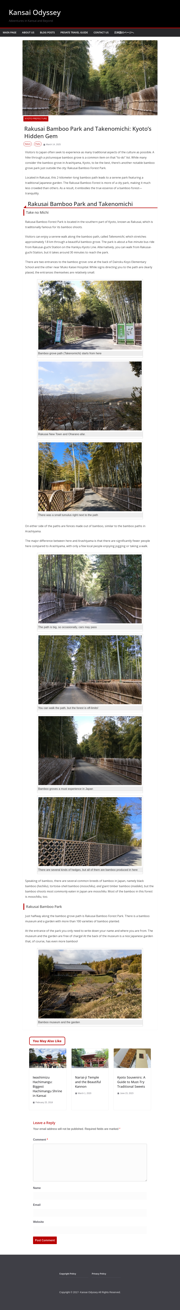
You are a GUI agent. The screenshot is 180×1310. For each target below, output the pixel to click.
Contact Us (101, 32)
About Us (28, 32)
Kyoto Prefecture (36, 118)
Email (37, 1204)
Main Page (9, 32)
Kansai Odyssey (35, 12)
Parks (37, 144)
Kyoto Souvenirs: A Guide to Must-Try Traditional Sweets (131, 1081)
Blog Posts (47, 32)
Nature (28, 144)
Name (37, 1187)
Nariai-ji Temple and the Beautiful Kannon (88, 1081)
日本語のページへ (124, 32)
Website (38, 1221)
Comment (40, 1139)
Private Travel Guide (74, 32)
